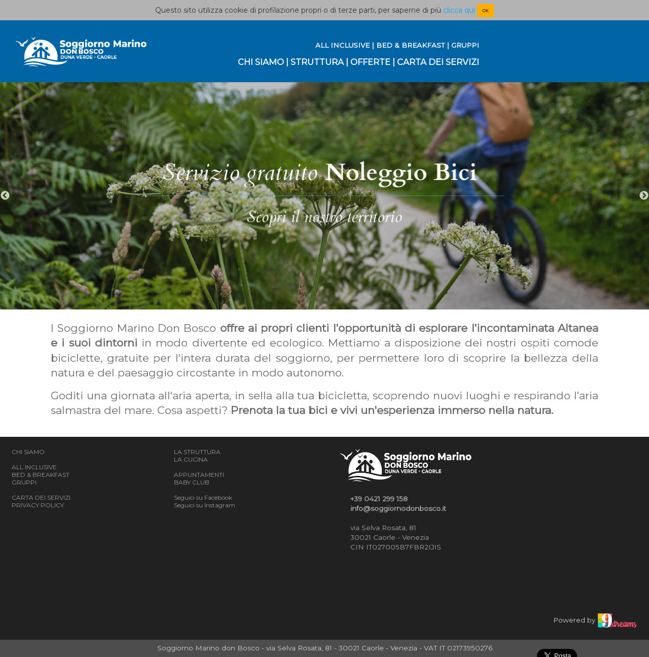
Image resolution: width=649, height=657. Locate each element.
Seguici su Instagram (204, 505)
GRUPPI (465, 45)
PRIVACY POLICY (38, 505)
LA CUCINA (191, 459)
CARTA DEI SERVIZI (438, 62)
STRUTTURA (317, 62)
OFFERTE (370, 62)
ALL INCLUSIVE (342, 45)
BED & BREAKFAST (410, 45)
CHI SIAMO (261, 62)
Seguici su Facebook (203, 497)
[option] (324, 195)
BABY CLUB (191, 482)
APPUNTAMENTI (199, 474)
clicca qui (459, 10)
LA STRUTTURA (197, 452)
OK (485, 10)
